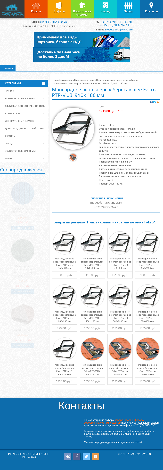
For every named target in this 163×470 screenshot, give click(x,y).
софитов (115, 422)
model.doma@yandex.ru (119, 29)
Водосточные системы (82, 13)
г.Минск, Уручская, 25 (53, 21)
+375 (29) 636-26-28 (117, 22)
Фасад (105, 11)
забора (119, 420)
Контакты (151, 11)
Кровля (36, 11)
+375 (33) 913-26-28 (114, 25)
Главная (7, 68)
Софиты (59, 11)
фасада (139, 420)
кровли (129, 420)
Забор (128, 11)
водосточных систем (96, 422)
